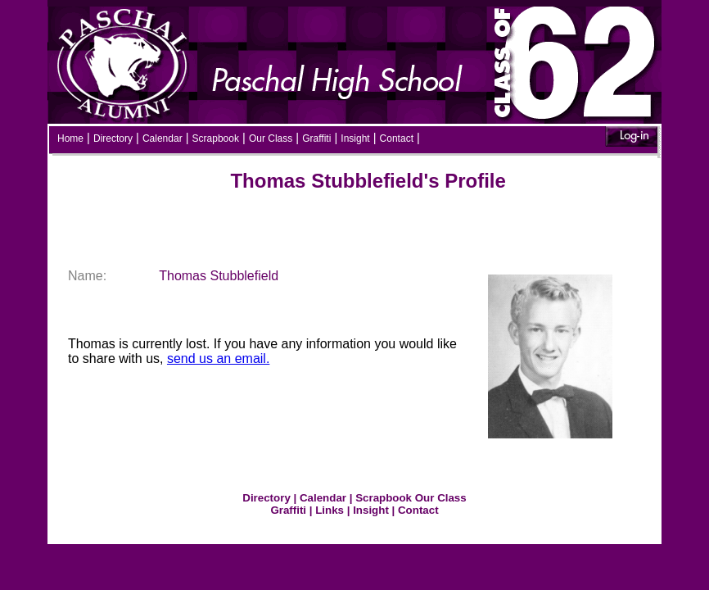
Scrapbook (215, 138)
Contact (396, 138)
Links (329, 510)
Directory (113, 138)
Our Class (270, 138)
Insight (355, 138)
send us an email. (218, 358)
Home (70, 138)
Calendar (162, 138)
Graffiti (316, 138)
